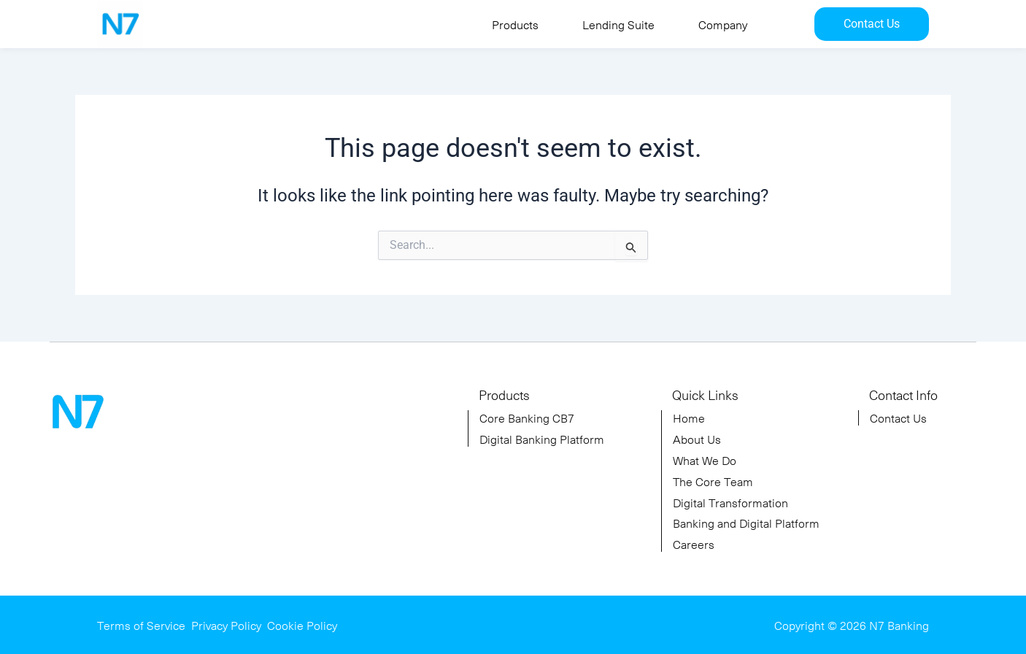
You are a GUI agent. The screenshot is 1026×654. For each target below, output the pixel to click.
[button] (519, 24)
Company (722, 24)
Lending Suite (618, 24)
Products (515, 24)
